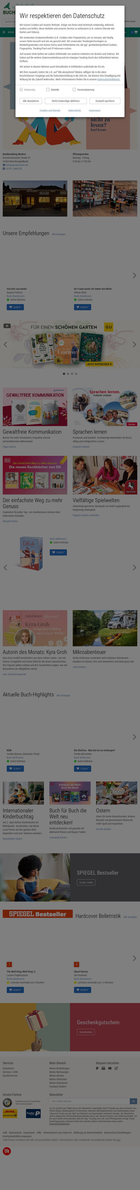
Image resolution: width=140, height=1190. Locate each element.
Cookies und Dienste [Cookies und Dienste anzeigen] (50, 110)
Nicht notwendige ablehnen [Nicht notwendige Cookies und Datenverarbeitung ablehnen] (66, 100)
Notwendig (29, 89)
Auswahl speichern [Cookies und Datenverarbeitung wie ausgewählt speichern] (105, 100)
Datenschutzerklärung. (109, 79)
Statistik (55, 89)
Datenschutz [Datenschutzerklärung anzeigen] (74, 110)
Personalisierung (85, 89)
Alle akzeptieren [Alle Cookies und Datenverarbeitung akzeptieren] (31, 100)
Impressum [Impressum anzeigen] (94, 110)
